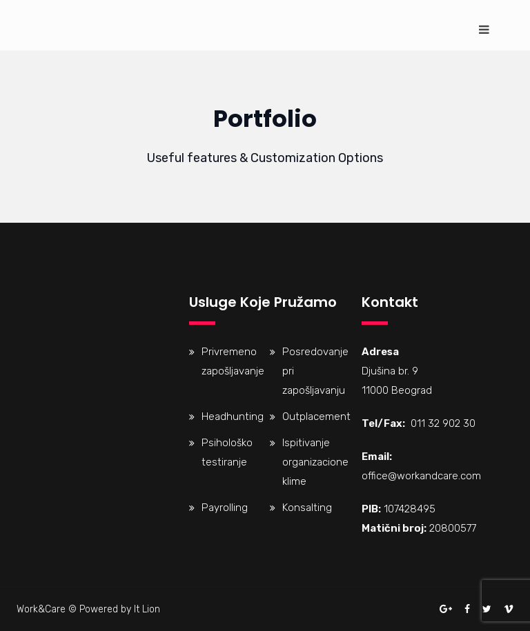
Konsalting (307, 507)
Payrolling (225, 507)
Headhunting (233, 416)
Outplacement (316, 416)
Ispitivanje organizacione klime (315, 462)
